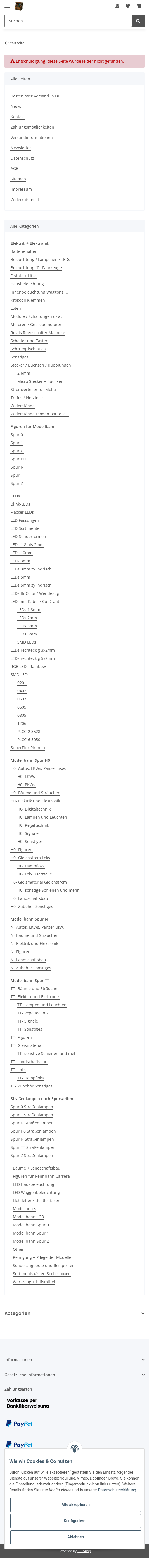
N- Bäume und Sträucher (34, 935)
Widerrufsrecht (25, 199)
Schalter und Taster (29, 340)
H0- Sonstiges (30, 841)
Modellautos (24, 1208)
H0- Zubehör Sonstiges (32, 906)
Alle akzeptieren (76, 1504)
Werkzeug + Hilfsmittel (34, 1281)
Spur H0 (18, 459)
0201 (21, 682)
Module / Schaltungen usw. (36, 316)
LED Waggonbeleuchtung (36, 1192)
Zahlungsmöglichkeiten (32, 127)
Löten (16, 308)
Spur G (17, 450)
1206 (21, 723)
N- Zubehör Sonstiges (31, 967)
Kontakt (18, 116)
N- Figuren (20, 951)
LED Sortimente (25, 528)
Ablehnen (75, 1537)
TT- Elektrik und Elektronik (35, 996)
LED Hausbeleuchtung (33, 1184)
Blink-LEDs (20, 504)
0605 (21, 707)
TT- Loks (18, 1069)
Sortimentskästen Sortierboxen (42, 1273)
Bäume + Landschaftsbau (36, 1168)
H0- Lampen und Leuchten (42, 817)
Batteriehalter (24, 251)
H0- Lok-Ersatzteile (34, 874)
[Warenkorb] (139, 6)
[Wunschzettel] (127, 6)
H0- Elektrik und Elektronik (35, 801)
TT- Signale (27, 1021)
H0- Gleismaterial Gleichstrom (39, 882)
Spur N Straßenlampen (32, 1139)
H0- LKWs (26, 776)
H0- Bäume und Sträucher (35, 792)
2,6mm (23, 373)
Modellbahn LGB (28, 1216)
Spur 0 (17, 434)
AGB (14, 168)
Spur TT (18, 475)
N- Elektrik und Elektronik (34, 943)
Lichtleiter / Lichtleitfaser (36, 1200)
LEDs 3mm (20, 560)
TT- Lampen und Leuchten (42, 1004)
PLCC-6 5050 (28, 739)
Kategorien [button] (17, 1313)
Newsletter (21, 147)
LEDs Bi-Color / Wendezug (35, 593)
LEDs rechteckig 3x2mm (33, 650)
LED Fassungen (25, 520)
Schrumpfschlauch (28, 348)
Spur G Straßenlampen (32, 1123)
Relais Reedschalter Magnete (38, 332)
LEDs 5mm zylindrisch (31, 585)
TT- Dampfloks (30, 1077)
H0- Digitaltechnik (34, 809)
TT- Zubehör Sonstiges (32, 1086)
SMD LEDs (26, 642)
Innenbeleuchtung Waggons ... (39, 292)
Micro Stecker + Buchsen (40, 381)
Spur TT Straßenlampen (33, 1147)
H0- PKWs (26, 784)
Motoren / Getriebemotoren (36, 324)
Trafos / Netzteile (27, 397)
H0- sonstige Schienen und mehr (48, 890)
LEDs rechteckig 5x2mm (33, 658)
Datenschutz (22, 158)
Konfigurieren (75, 1521)
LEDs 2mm (27, 617)
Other (18, 1249)
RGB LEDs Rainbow (28, 666)
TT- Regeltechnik (32, 1013)
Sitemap (18, 178)
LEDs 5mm (20, 577)
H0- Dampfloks (30, 865)
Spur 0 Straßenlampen (32, 1106)
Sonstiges (20, 357)
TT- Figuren (21, 1037)
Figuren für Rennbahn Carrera (41, 1176)
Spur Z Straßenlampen (32, 1155)
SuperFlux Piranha (28, 747)
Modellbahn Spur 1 (31, 1233)
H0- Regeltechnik (33, 825)
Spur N (17, 467)
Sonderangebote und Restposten (44, 1265)
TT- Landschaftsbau (29, 1061)
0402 (21, 690)
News (16, 106)
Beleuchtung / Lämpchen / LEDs (40, 259)
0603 (21, 699)
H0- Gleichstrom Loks (30, 857)
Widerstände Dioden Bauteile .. (40, 413)
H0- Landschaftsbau (29, 898)
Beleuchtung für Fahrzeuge (36, 267)
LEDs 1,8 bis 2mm (27, 544)
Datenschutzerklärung (117, 1490)
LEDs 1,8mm (28, 609)
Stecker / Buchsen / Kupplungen (41, 365)
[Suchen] (68, 21)
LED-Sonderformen (28, 536)
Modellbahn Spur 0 (31, 1225)
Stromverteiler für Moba (33, 389)
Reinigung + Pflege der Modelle (42, 1257)
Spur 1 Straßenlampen (32, 1114)
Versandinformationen (32, 137)
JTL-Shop (84, 1550)
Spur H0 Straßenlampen (33, 1131)
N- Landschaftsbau (28, 959)
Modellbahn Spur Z (31, 1241)
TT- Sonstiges (29, 1029)
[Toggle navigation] (7, 3)
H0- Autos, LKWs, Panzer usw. (38, 768)
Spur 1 (17, 442)
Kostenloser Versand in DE (35, 96)
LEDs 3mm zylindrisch (31, 569)
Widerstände (23, 405)
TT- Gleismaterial (26, 1045)
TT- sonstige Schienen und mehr (47, 1053)
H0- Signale (28, 833)
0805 (21, 715)
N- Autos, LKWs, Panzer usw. (37, 927)
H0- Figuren (21, 849)
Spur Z (17, 483)
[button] (117, 6)
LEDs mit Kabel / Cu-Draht (35, 601)
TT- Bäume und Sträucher (35, 988)
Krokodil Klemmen (28, 300)
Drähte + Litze (24, 275)
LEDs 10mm (21, 552)
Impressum (21, 189)
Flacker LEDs (22, 512)
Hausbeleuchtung (27, 284)
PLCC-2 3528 (28, 731)
